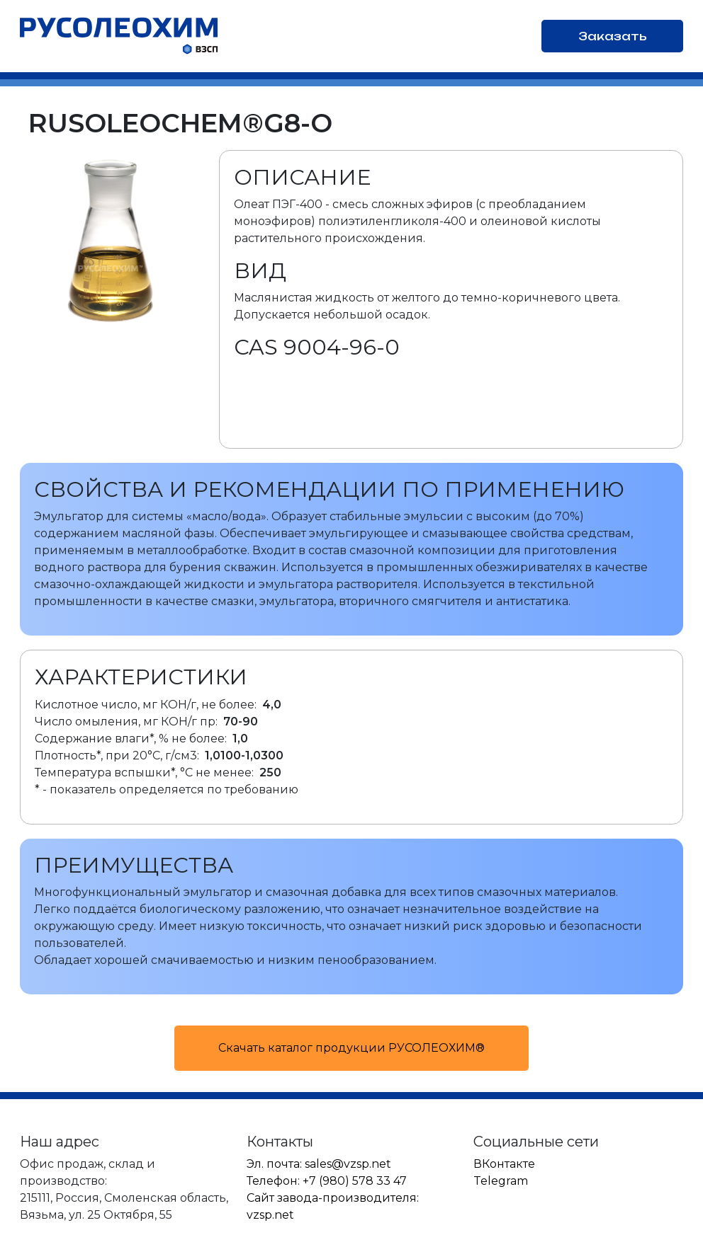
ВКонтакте (504, 1164)
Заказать (612, 36)
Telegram (500, 1181)
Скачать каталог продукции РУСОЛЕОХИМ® (351, 1048)
